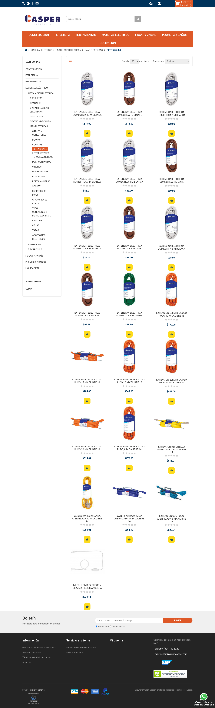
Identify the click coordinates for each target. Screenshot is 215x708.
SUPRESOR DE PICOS (39, 193)
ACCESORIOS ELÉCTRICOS (39, 237)
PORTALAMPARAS (41, 181)
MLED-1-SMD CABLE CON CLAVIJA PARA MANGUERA (87, 586)
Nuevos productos (74, 652)
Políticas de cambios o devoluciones (39, 647)
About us (26, 662)
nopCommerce (38, 690)
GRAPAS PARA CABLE (39, 201)
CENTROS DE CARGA (40, 121)
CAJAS (35, 225)
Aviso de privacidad (31, 652)
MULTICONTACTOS (41, 162)
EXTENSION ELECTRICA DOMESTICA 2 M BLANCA (171, 113)
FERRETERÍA (62, 34)
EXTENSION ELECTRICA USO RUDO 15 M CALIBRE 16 (87, 381)
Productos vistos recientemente (81, 647)
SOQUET (36, 186)
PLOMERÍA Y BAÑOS (174, 34)
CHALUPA (37, 220)
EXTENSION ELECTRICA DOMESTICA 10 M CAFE (129, 113)
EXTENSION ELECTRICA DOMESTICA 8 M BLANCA (171, 247)
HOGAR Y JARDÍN (145, 34)
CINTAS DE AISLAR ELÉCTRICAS (39, 110)
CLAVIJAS (37, 144)
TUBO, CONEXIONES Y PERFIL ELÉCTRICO (41, 212)
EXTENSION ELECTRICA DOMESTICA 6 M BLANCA (87, 247)
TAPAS (35, 230)
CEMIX (29, 288)
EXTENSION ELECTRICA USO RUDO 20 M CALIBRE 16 (129, 381)
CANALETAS (36, 98)
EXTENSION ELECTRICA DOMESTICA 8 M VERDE (129, 314)
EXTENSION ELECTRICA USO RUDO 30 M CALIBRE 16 (87, 448)
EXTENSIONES (40, 149)
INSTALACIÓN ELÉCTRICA (41, 93)
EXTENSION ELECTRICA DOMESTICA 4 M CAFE (171, 180)
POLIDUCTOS (38, 176)
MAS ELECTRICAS (39, 126)
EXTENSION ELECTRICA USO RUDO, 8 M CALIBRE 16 (129, 448)
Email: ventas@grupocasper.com (170, 654)
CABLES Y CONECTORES (39, 133)
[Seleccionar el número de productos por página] (134, 61)
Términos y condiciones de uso (36, 657)
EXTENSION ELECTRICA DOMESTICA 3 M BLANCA (87, 180)
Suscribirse (103, 626)
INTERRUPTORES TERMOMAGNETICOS (42, 155)
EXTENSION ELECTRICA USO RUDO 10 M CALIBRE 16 (171, 314)
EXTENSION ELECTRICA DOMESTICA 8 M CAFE (87, 314)
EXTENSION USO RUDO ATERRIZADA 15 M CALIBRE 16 (129, 518)
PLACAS (36, 139)
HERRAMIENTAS (86, 34)
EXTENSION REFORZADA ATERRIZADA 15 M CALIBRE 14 (171, 449)
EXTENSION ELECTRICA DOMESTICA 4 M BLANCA (129, 180)
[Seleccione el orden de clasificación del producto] (177, 61)
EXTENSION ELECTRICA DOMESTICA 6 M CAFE (129, 247)
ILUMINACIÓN (34, 244)
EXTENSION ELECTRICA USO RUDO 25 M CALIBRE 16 (171, 381)
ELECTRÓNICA (35, 249)
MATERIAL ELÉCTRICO (115, 34)
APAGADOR (35, 103)
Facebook (156, 662)
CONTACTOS (36, 116)
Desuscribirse (118, 626)
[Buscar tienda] (100, 19)
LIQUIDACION (107, 42)
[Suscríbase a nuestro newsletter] (129, 620)
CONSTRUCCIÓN (39, 34)
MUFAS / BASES (40, 171)
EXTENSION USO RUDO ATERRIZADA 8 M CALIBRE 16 (171, 519)
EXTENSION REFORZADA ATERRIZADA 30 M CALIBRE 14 (87, 518)
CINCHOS (37, 166)
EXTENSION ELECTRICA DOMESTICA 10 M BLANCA (87, 113)
